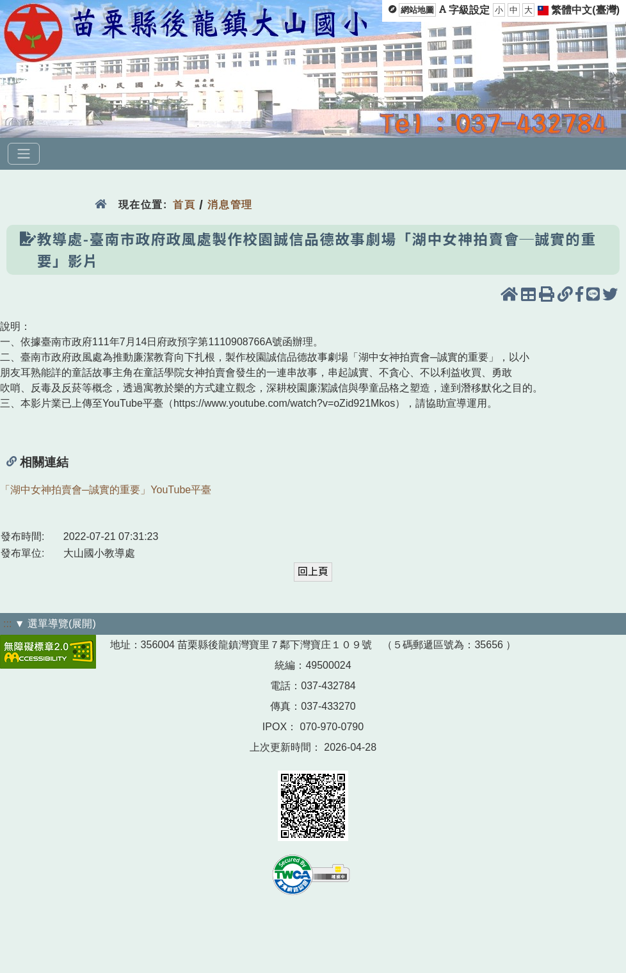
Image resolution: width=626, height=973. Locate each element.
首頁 (184, 204)
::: (7, 623)
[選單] (24, 154)
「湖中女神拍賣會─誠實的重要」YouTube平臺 (105, 489)
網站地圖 (417, 10)
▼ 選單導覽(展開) (55, 623)
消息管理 (230, 204)
